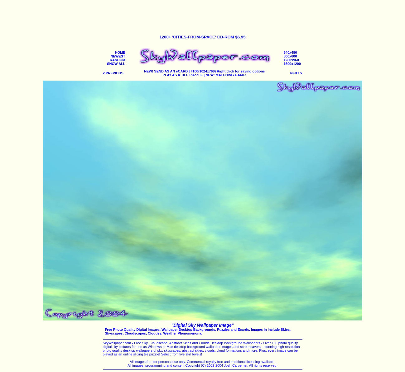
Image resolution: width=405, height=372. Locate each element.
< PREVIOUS (113, 73)
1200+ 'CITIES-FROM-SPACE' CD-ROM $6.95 (202, 37)
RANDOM (117, 60)
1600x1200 (292, 64)
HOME (120, 52)
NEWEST (117, 56)
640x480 (290, 52)
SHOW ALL (116, 64)
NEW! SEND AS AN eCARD (166, 71)
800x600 (290, 56)
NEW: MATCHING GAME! (226, 75)
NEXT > (296, 73)
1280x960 (291, 60)
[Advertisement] (202, 15)
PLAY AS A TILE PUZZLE (182, 75)
